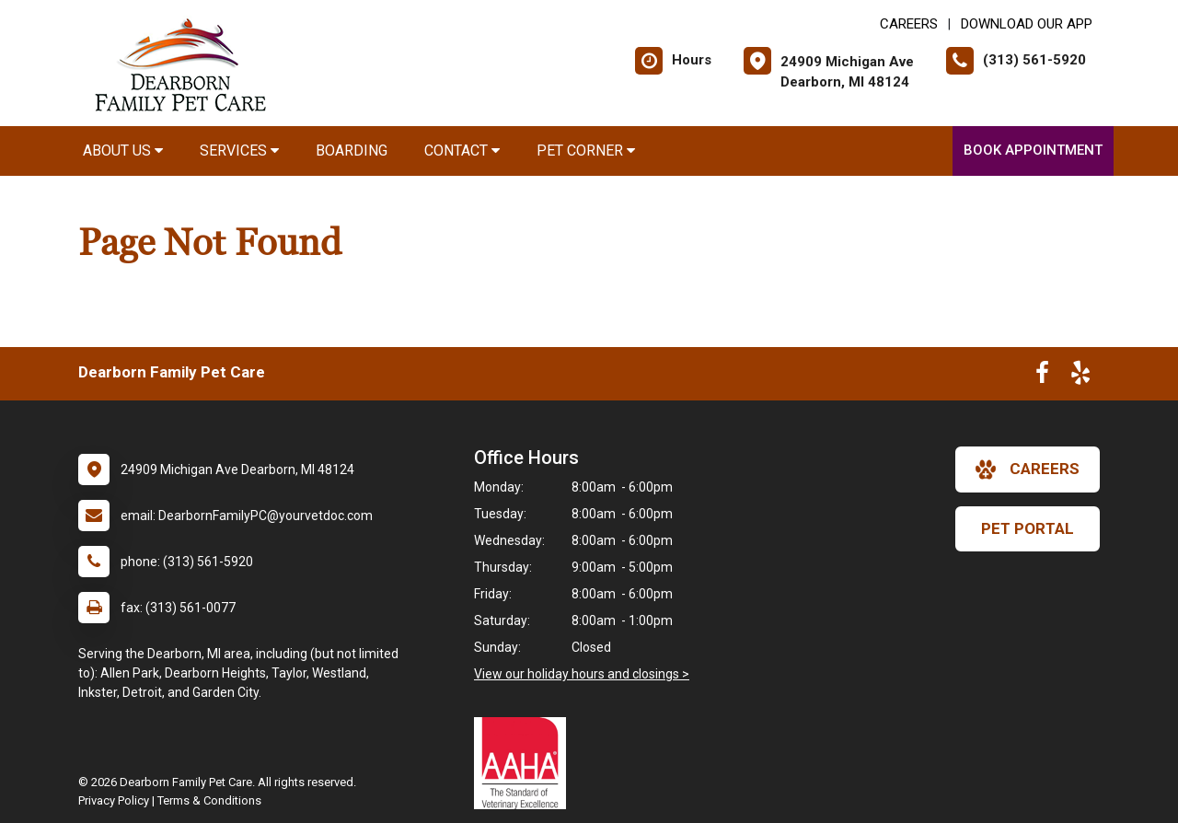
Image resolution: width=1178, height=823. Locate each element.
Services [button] (239, 150)
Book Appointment (1033, 150)
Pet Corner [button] (586, 150)
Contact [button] (462, 150)
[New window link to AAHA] (524, 763)
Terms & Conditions (209, 800)
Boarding (351, 150)
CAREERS (909, 24)
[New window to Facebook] (1042, 376)
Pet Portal (1027, 528)
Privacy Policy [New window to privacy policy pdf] (113, 800)
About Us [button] (123, 150)
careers (1028, 469)
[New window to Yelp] (1080, 376)
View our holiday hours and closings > (581, 674)
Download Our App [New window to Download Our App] (1026, 24)
